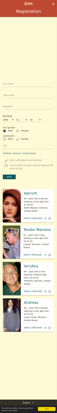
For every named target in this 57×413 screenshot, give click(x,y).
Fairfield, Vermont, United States (19, 153)
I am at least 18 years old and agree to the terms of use (31, 167)
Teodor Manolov (37, 230)
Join (9, 177)
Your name (8, 84)
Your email (8, 95)
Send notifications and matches (26, 160)
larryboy (31, 266)
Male (10, 131)
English (28, 402)
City (5, 146)
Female (25, 131)
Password (7, 106)
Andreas (31, 303)
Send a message (33, 218)
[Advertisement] (28, 47)
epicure (30, 193)
